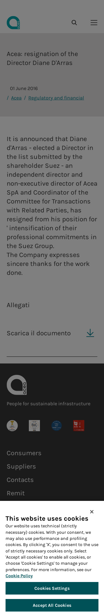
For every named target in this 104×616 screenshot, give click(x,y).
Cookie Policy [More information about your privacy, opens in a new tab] (19, 576)
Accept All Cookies (52, 605)
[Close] (92, 512)
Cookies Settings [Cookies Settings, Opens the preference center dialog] (52, 588)
